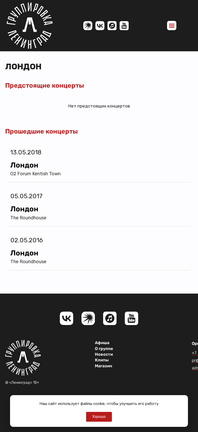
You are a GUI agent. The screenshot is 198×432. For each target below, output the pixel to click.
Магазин (103, 365)
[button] (171, 25)
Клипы (102, 360)
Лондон (24, 165)
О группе (104, 348)
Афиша (102, 342)
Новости (104, 354)
